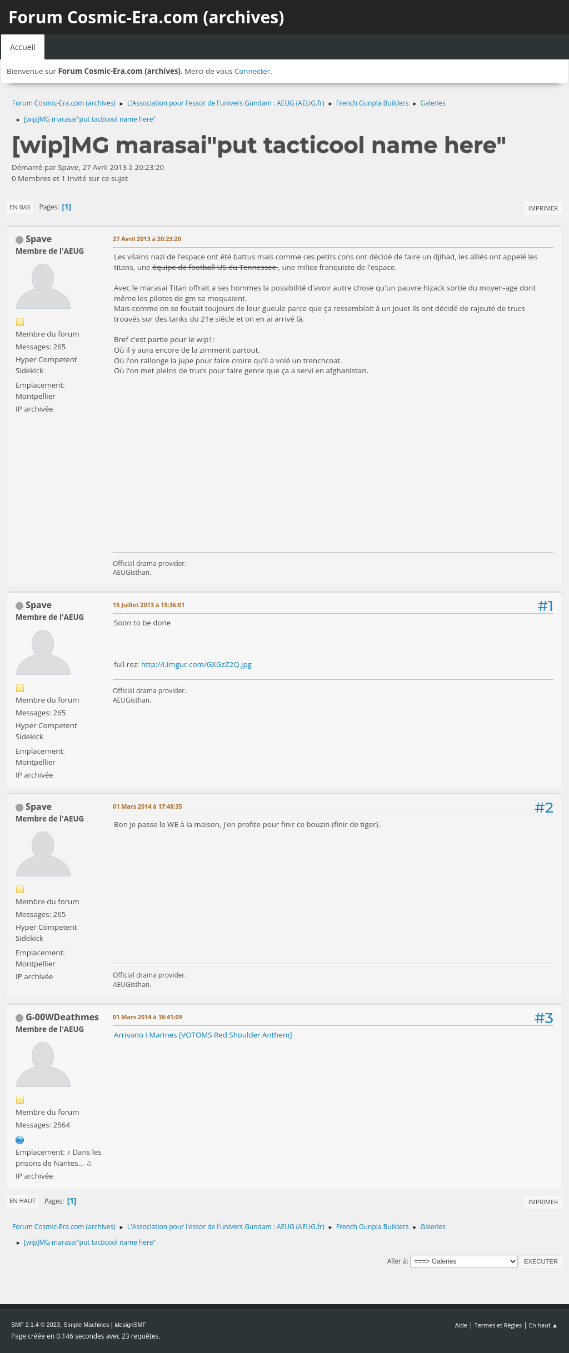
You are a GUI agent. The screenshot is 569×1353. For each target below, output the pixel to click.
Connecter (252, 71)
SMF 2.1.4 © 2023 (35, 1324)
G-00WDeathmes (62, 1017)
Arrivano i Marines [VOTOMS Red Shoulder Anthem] (203, 1035)
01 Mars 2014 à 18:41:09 (147, 1017)
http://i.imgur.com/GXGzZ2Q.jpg (196, 664)
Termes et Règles (498, 1325)
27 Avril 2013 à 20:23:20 (147, 238)
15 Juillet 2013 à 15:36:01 (148, 604)
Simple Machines (86, 1324)
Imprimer (543, 208)
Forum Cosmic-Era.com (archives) (146, 17)
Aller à (397, 1261)
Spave (39, 239)
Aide (461, 1325)
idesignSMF (130, 1324)
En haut (22, 1200)
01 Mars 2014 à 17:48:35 (147, 806)
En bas (20, 207)
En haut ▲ (543, 1325)
